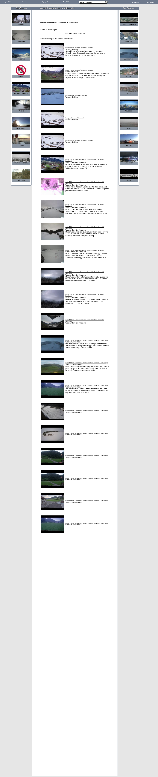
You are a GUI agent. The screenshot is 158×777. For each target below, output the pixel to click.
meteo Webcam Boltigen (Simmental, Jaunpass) (79, 47)
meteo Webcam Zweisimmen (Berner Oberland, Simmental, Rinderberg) (87, 340)
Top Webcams (26, 2)
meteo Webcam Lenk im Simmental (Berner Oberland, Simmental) (85, 250)
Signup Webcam (47, 2)
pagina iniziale (8, 2)
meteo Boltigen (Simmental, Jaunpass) (77, 95)
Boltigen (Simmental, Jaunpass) (75, 118)
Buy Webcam (67, 2)
